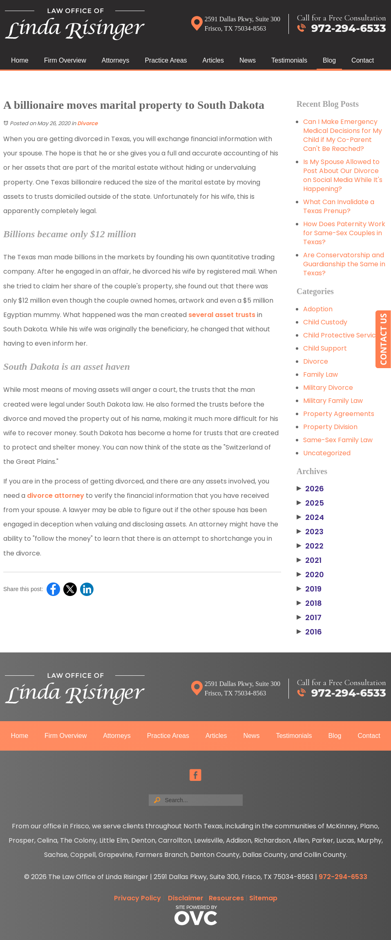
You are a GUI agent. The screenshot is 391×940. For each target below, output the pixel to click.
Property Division (330, 427)
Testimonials (289, 60)
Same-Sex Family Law (338, 440)
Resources (226, 898)
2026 (310, 489)
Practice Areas (166, 60)
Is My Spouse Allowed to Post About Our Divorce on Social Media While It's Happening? (342, 175)
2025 (310, 503)
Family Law (320, 374)
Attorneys (116, 60)
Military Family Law (333, 400)
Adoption (318, 309)
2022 (310, 546)
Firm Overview (65, 60)
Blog (329, 60)
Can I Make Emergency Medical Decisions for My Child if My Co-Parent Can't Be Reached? (342, 135)
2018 (309, 603)
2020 (310, 575)
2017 (309, 618)
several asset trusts (221, 314)
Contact (362, 60)
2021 (309, 560)
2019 (309, 589)
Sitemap (263, 898)
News (247, 60)
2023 (310, 532)
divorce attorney (55, 495)
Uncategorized (327, 453)
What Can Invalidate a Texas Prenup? (338, 206)
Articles (213, 60)
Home (20, 60)
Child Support (325, 348)
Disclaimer (185, 898)
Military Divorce (328, 387)
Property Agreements (338, 413)
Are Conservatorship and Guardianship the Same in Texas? (344, 264)
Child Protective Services (343, 335)
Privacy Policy (137, 898)
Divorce (87, 123)
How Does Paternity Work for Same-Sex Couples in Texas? (344, 233)
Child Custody (325, 322)
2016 (309, 632)
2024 (310, 517)
